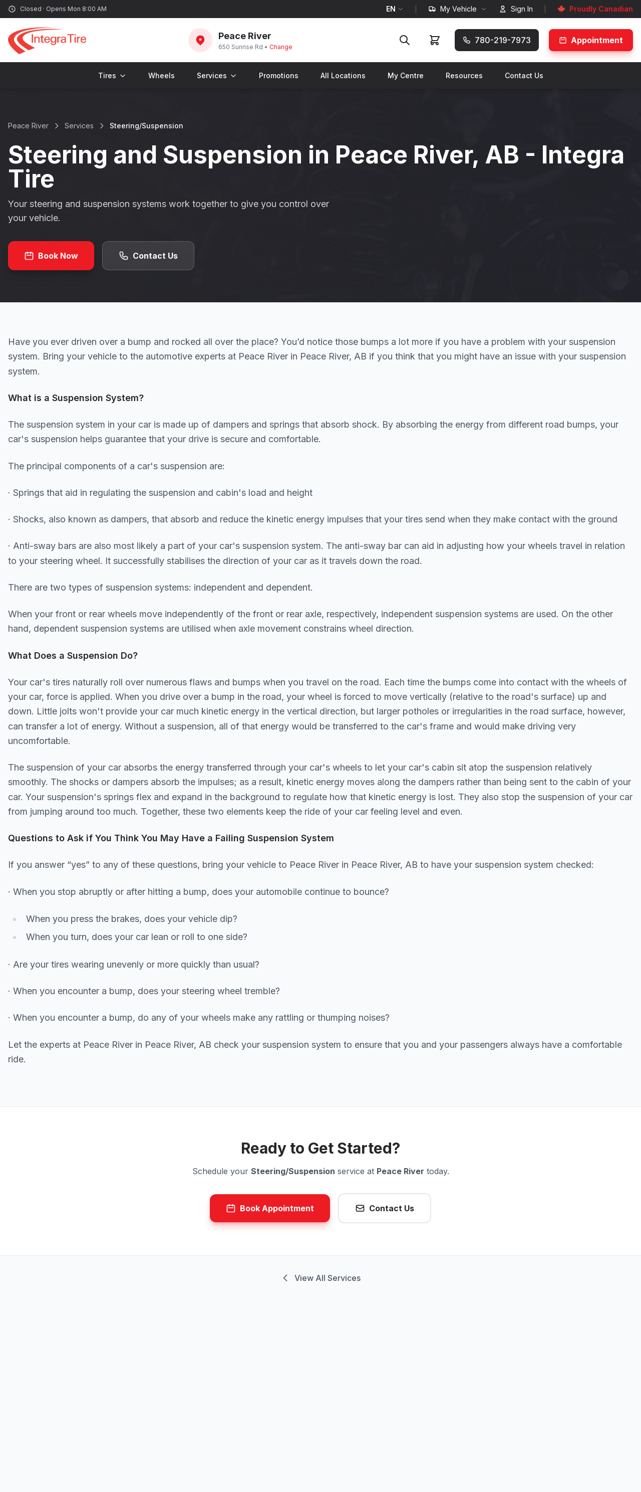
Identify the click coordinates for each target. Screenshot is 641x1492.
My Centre (406, 75)
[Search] (405, 40)
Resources (464, 75)
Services (217, 75)
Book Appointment (270, 1208)
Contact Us (524, 75)
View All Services (320, 1278)
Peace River (28, 125)
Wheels (161, 75)
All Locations (343, 75)
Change (280, 47)
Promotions (278, 75)
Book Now (51, 256)
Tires (112, 75)
